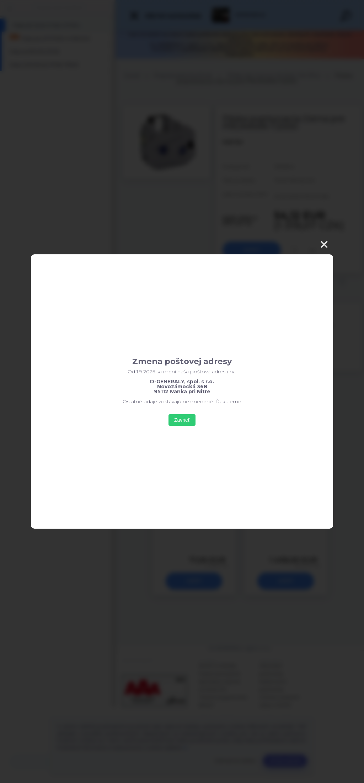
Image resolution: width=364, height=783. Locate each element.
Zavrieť (182, 420)
